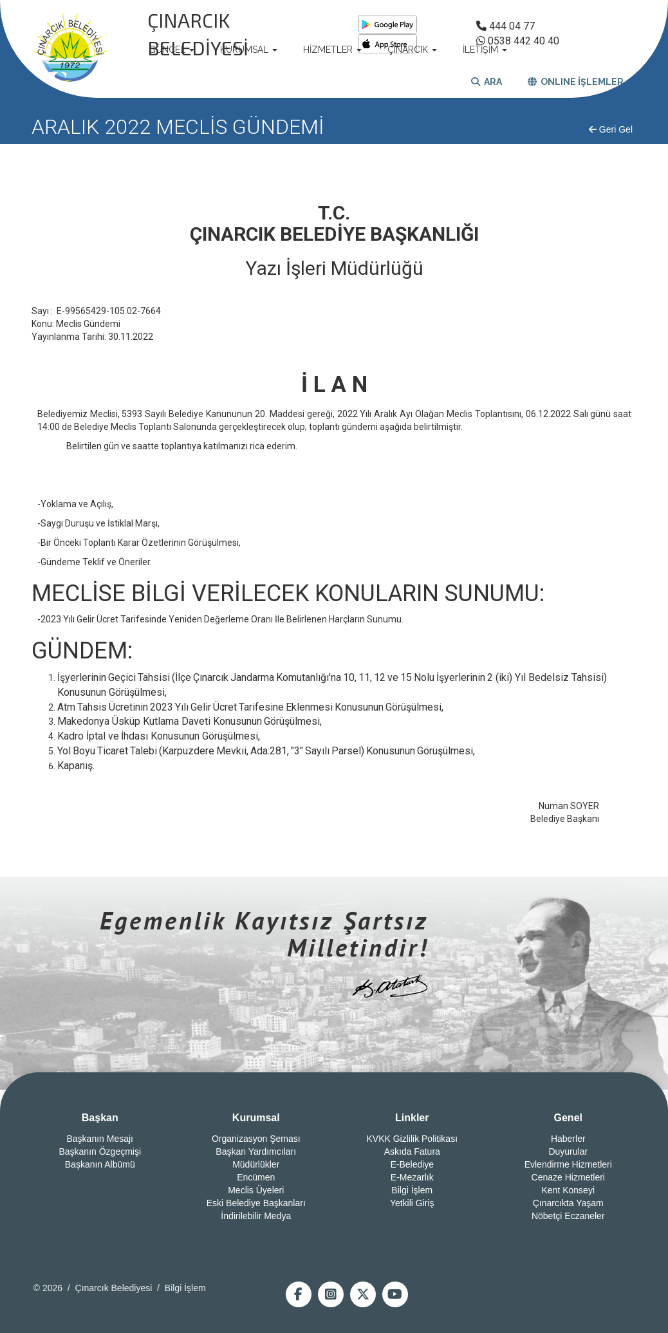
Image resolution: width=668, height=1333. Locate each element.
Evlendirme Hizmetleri (568, 1164)
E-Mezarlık (412, 1177)
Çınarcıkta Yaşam (568, 1203)
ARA (486, 82)
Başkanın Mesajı (100, 1138)
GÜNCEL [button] (171, 49)
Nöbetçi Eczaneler (568, 1216)
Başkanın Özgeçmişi (100, 1151)
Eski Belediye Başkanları (256, 1203)
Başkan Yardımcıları (256, 1151)
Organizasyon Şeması (256, 1138)
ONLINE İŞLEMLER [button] (576, 82)
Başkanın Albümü (100, 1164)
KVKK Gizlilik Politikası (412, 1138)
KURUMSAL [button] (248, 49)
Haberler (568, 1138)
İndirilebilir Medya (256, 1216)
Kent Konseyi (568, 1190)
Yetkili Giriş (412, 1203)
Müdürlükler (255, 1164)
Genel (568, 1117)
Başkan (100, 1117)
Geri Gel (611, 129)
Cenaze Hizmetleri (568, 1177)
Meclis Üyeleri (256, 1190)
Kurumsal (256, 1117)
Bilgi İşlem (411, 1190)
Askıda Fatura (412, 1151)
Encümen (256, 1177)
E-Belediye (412, 1164)
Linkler (412, 1117)
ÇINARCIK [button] (412, 49)
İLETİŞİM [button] (485, 49)
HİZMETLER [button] (332, 49)
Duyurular (568, 1151)
